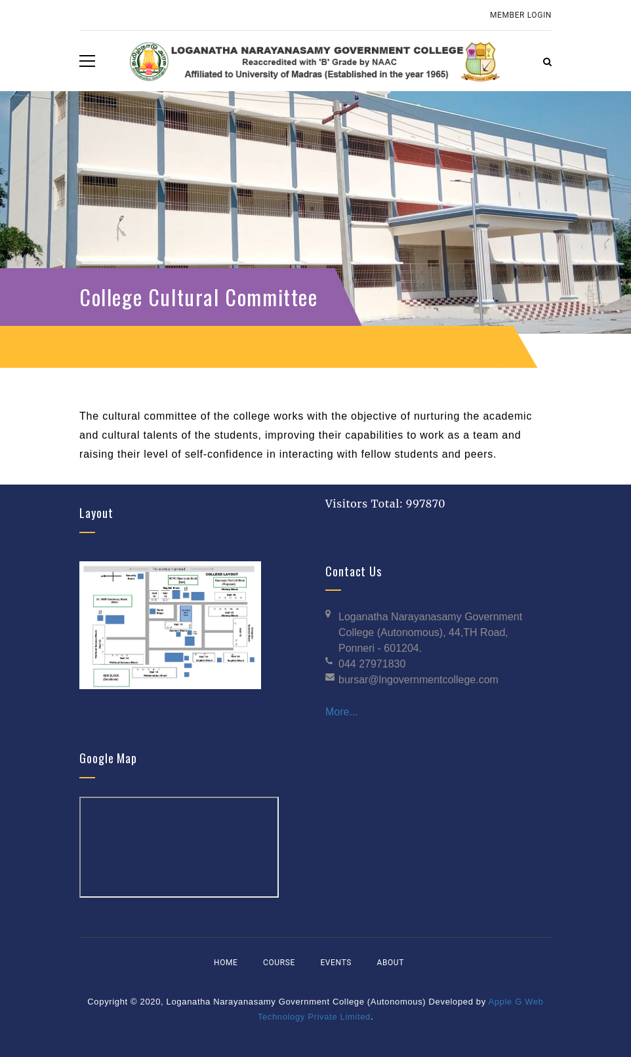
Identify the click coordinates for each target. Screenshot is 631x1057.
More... (341, 711)
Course (279, 962)
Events (335, 962)
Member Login (521, 15)
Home (226, 962)
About (391, 962)
